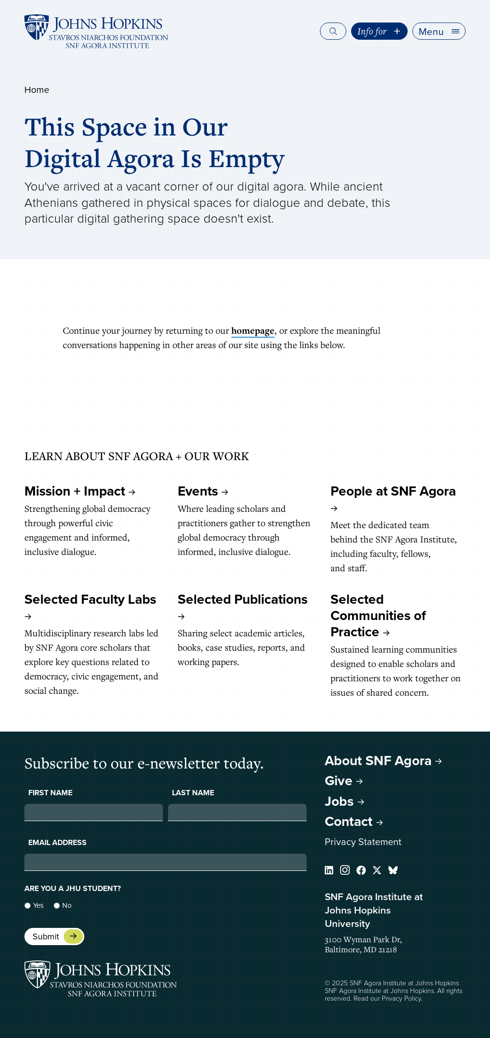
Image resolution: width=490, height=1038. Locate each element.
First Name (50, 793)
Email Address (57, 842)
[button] (439, 31)
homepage (252, 330)
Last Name (193, 793)
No (67, 905)
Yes (38, 905)
